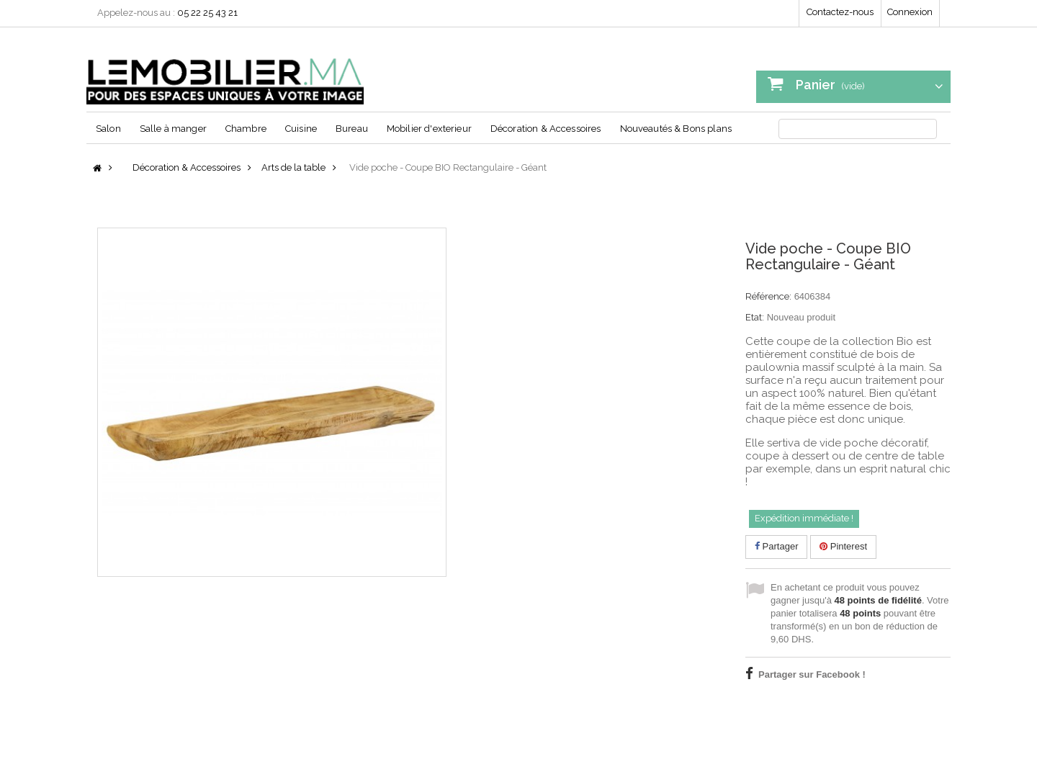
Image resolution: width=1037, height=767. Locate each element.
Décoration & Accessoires (545, 128)
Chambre (245, 128)
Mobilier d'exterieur (429, 128)
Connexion (910, 11)
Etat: (754, 317)
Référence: (768, 296)
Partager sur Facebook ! (812, 674)
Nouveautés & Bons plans (676, 128)
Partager (776, 546)
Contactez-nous (840, 11)
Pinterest (843, 546)
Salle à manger (173, 128)
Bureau (352, 128)
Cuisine (301, 128)
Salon (108, 128)
